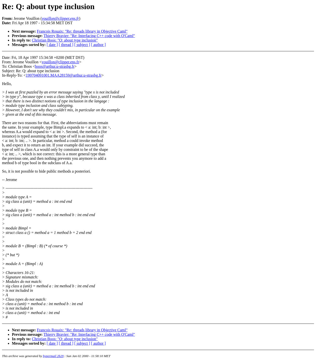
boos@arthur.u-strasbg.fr (55, 66)
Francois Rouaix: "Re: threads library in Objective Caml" (82, 31)
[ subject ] (82, 45)
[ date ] (52, 45)
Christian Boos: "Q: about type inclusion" (65, 40)
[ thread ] (66, 45)
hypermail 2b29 (53, 356)
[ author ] (98, 45)
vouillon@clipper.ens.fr (60, 62)
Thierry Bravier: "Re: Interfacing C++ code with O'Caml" (89, 36)
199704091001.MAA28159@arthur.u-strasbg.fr (63, 75)
